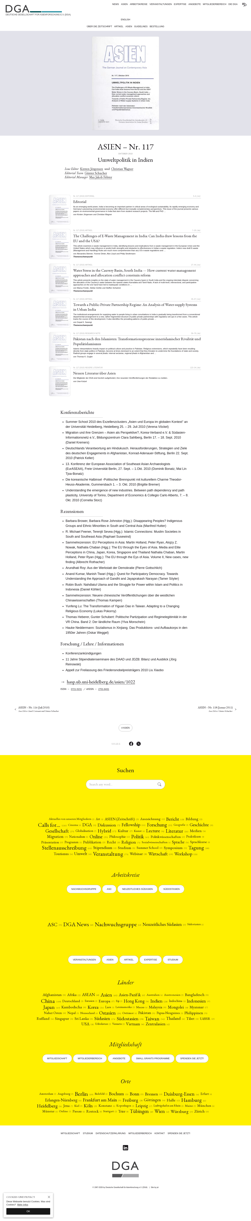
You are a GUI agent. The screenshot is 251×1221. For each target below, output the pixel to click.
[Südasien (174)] (168, 1036)
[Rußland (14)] (103, 1036)
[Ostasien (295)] (159, 1030)
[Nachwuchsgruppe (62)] (116, 939)
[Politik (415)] (194, 843)
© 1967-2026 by (120, 1213)
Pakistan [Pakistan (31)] (198, 1030)
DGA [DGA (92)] (99, 830)
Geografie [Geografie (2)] (199, 830)
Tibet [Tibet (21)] (90, 1042)
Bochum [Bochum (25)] (125, 1114)
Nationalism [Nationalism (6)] (126, 843)
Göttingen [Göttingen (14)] (180, 1120)
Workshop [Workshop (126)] (150, 868)
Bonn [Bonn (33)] (145, 1114)
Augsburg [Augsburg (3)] (66, 1113)
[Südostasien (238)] (196, 1036)
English (125, 19)
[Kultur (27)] (161, 836)
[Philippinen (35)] (81, 1036)
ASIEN (124, 4)
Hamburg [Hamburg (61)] (62, 1126)
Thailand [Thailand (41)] (72, 1042)
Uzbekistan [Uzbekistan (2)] (139, 1043)
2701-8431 (106, 691)
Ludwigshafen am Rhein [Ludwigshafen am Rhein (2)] (61, 1132)
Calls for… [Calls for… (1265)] (59, 830)
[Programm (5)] (136, 849)
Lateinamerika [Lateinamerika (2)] (161, 1024)
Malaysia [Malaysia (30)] (197, 1024)
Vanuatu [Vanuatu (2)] (157, 1043)
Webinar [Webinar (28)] (97, 868)
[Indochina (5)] (196, 1017)
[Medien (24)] (82, 843)
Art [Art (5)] (97, 823)
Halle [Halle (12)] (200, 1120)
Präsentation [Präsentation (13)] (114, 849)
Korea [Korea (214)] (128, 1024)
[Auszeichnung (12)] (155, 823)
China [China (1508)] (57, 1017)
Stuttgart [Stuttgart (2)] (186, 1132)
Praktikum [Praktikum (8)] (91, 849)
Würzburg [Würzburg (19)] (139, 1137)
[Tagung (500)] (112, 862)
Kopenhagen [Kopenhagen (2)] (173, 1126)
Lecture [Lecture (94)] (194, 836)
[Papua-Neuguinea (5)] (53, 1036)
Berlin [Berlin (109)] (87, 1113)
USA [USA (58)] (122, 1042)
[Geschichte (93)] (60, 836)
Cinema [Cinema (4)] (83, 830)
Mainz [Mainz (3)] (86, 1132)
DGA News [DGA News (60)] (72, 939)
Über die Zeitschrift (99, 26)
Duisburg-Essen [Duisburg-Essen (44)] (194, 1113)
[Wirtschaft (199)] (122, 868)
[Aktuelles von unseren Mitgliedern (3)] (66, 824)
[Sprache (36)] (79, 855)
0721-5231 (77, 691)
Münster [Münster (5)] (122, 1132)
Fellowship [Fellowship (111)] (147, 830)
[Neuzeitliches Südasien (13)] (167, 939)
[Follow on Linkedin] (125, 1173)
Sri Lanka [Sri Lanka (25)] (146, 1036)
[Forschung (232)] (175, 830)
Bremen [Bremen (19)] (164, 1113)
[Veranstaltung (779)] (187, 862)
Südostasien (171, 902)
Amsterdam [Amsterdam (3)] (46, 1113)
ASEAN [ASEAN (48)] (88, 1010)
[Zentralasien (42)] (198, 1042)
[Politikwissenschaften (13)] (61, 849)
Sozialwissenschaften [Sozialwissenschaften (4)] (53, 855)
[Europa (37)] (118, 1017)
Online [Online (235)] (148, 843)
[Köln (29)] (135, 1126)
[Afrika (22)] (70, 1010)
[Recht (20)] (179, 849)
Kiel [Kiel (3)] (122, 1126)
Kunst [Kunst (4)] (177, 837)
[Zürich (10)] (160, 1137)
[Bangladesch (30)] (202, 1010)
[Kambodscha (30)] (105, 1024)
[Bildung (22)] (200, 823)
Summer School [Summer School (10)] (59, 862)
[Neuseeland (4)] (136, 1030)
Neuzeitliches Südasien (137, 902)
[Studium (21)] (204, 855)
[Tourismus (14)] (135, 862)
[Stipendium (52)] (181, 855)
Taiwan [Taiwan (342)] (50, 1043)
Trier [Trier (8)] (201, 1132)
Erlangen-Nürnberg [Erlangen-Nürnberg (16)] (78, 1120)
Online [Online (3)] (138, 1132)
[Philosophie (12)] (171, 843)
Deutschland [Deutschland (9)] (81, 1017)
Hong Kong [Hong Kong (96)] (150, 1017)
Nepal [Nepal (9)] (118, 1030)
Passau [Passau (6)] (152, 1132)
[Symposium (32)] (86, 862)
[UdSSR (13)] (106, 1042)
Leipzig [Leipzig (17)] (193, 1126)
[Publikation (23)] (159, 849)
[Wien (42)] (118, 1138)
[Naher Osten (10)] (99, 1030)
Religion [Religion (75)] (198, 849)
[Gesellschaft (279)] (90, 837)
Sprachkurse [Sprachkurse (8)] (100, 855)
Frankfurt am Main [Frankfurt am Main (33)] (122, 1120)
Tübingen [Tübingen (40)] (96, 1138)
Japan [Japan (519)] (81, 1024)
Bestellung (157, 26)
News (115, 4)
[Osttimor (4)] (180, 1030)
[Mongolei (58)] (54, 1030)
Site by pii (154, 1213)
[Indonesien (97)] (57, 1024)
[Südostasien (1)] (202, 939)
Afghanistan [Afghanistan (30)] (48, 1010)
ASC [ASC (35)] (46, 939)
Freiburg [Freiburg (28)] (157, 1120)
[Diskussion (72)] (120, 830)
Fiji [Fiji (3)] (131, 1017)
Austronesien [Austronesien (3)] (177, 1010)
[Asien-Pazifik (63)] (133, 1010)
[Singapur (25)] (124, 1036)
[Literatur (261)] (59, 843)
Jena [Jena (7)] (112, 1126)
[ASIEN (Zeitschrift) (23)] (121, 823)
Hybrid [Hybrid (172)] (141, 837)
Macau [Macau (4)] (180, 1024)
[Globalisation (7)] (118, 837)
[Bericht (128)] (180, 824)
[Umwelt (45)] (157, 862)
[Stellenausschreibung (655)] (139, 855)
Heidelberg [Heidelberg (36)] (91, 1126)
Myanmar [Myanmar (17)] (76, 1030)
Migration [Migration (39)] (103, 843)
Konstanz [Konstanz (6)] (153, 1126)
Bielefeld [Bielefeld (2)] (105, 1114)
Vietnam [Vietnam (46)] (174, 1042)
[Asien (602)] (108, 1010)
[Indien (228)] (176, 1017)
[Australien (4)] (157, 1010)
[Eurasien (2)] (101, 1017)
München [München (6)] (103, 1132)
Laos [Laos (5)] (143, 1024)
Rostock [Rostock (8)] (168, 1132)
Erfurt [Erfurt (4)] (50, 1120)
